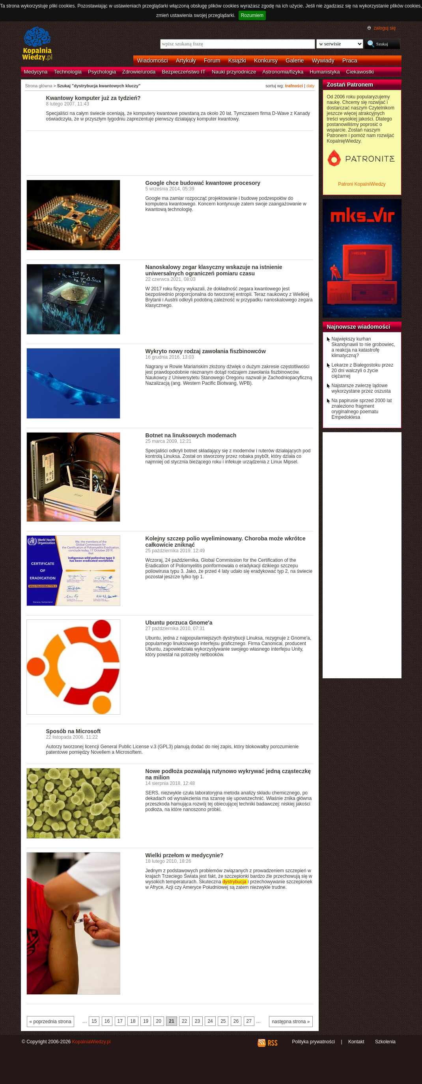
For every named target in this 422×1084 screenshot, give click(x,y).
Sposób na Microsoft (73, 731)
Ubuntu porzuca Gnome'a (179, 622)
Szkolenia (385, 1041)
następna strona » (291, 1021)
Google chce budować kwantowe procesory (203, 183)
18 (132, 1021)
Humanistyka (325, 72)
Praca (349, 60)
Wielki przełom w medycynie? (185, 855)
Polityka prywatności (313, 1041)
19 (145, 1021)
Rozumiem (252, 15)
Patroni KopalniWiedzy (362, 184)
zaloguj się (384, 28)
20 (158, 1021)
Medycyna (36, 72)
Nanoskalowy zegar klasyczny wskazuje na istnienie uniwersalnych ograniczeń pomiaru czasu (214, 270)
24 (210, 1021)
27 (249, 1021)
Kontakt (356, 1041)
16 (107, 1021)
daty (310, 85)
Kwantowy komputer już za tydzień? (93, 98)
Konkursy (266, 60)
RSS (272, 1043)
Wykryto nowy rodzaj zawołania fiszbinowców (206, 351)
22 (184, 1021)
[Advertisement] (170, 152)
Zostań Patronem (350, 84)
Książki (237, 60)
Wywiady (323, 60)
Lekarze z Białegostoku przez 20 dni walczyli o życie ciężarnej (363, 370)
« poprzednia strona (50, 1021)
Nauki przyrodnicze (234, 72)
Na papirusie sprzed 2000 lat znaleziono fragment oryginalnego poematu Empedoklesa (362, 409)
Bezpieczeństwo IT (183, 72)
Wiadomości (152, 60)
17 (120, 1021)
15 (94, 1021)
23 (197, 1021)
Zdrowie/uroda (138, 72)
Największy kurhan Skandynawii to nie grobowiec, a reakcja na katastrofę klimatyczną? (363, 347)
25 (223, 1021)
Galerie (295, 60)
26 (236, 1021)
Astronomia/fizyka (282, 72)
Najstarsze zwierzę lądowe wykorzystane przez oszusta (361, 388)
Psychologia (102, 72)
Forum (212, 60)
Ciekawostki (360, 72)
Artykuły (186, 60)
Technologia (68, 72)
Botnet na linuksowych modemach (191, 435)
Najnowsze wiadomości (358, 327)
